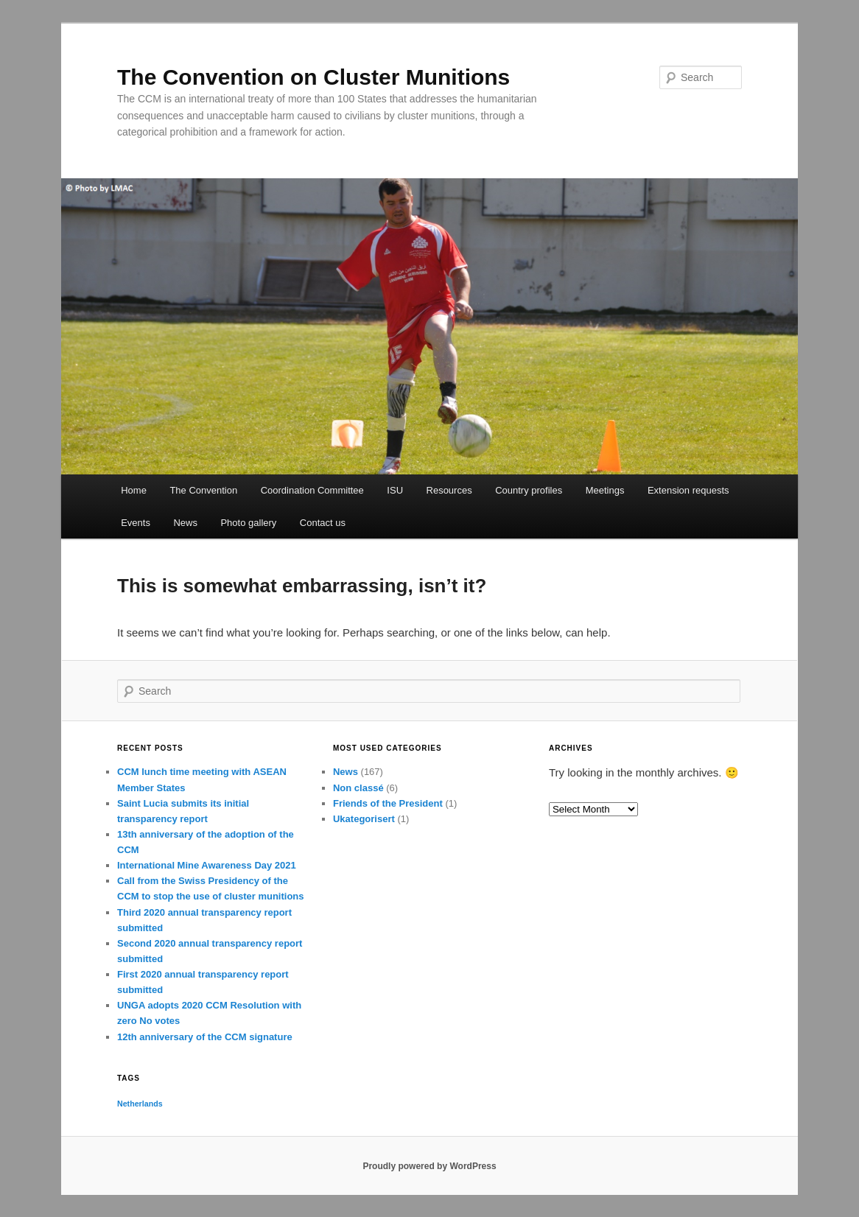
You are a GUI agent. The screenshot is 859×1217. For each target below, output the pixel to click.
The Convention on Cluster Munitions (313, 77)
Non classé (358, 787)
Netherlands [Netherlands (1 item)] (140, 1103)
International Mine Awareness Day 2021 (206, 865)
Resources (449, 490)
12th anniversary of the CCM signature (204, 1036)
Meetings (605, 490)
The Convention (203, 490)
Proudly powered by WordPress (429, 1166)
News (185, 522)
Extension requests (688, 490)
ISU (395, 490)
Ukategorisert (364, 818)
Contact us (323, 522)
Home (134, 490)
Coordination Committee (312, 490)
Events (135, 522)
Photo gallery (248, 522)
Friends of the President (388, 803)
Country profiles (528, 490)
